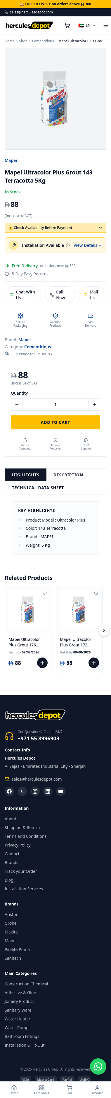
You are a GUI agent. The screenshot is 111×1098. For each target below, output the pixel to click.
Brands (11, 862)
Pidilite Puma (17, 949)
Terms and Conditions (25, 836)
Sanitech (13, 958)
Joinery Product (19, 1001)
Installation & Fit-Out (25, 1045)
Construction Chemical (26, 984)
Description (68, 475)
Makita (11, 932)
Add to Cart (55, 422)
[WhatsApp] (22, 791)
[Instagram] (35, 791)
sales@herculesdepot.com (29, 12)
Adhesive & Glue (20, 992)
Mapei (11, 160)
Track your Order (21, 871)
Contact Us (15, 853)
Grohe (11, 923)
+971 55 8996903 (38, 738)
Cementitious (43, 41)
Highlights (25, 475)
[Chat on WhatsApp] (98, 1066)
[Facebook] (9, 791)
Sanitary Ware (18, 1010)
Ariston (11, 914)
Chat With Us (22, 294)
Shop (23, 41)
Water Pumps (18, 1027)
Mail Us (91, 294)
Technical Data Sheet (38, 487)
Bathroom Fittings (22, 1036)
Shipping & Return (22, 827)
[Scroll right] (104, 630)
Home (10, 41)
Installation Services (24, 888)
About (10, 818)
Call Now (57, 294)
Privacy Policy (17, 845)
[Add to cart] (42, 663)
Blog (9, 880)
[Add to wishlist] (45, 593)
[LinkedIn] (48, 791)
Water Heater (17, 1019)
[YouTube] (60, 791)
